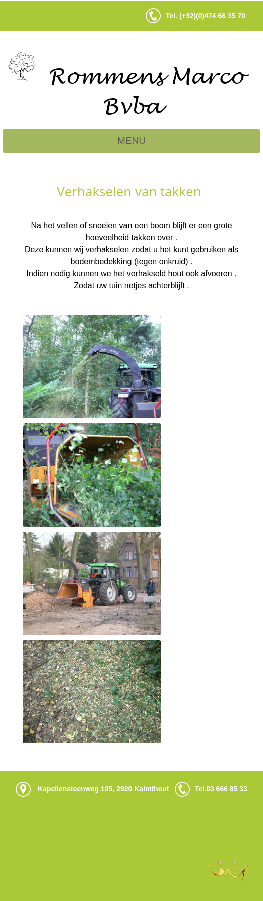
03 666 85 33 (226, 788)
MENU (131, 140)
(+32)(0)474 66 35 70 (212, 16)
